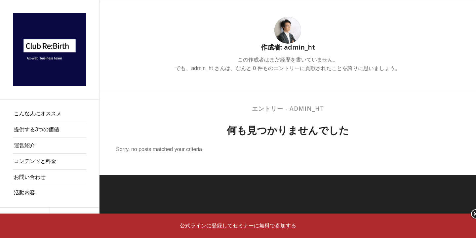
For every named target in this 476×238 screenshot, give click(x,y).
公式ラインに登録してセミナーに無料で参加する (238, 225)
